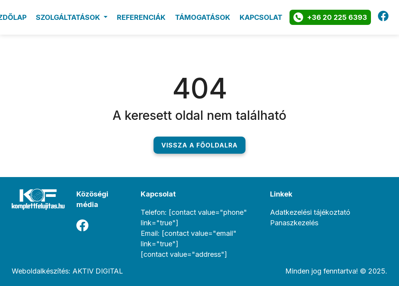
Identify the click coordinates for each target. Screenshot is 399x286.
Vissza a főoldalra (199, 143)
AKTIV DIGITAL (97, 269)
